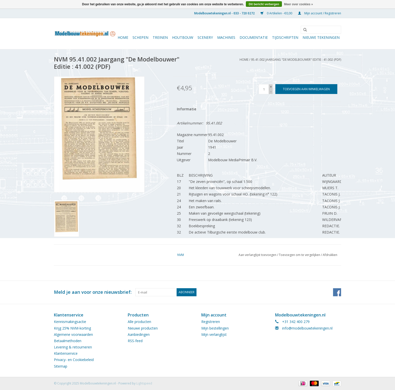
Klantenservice (66, 353)
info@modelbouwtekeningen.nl (307, 328)
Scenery (205, 37)
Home (123, 37)
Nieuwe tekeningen (321, 37)
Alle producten (139, 321)
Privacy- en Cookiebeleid (74, 359)
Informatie (186, 109)
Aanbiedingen (139, 334)
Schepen (140, 37)
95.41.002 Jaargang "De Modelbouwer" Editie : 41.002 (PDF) (296, 59)
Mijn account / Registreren (319, 13)
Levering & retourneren (73, 347)
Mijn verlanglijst (214, 334)
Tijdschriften (285, 37)
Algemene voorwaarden (73, 334)
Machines (226, 37)
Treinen (160, 37)
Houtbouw (182, 37)
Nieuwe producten (143, 328)
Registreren (210, 321)
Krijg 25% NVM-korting (72, 328)
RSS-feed (135, 340)
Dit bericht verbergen (264, 4)
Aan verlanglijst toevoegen (257, 255)
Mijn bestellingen (215, 328)
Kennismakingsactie (70, 321)
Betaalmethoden (67, 340)
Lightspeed (144, 383)
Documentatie (254, 37)
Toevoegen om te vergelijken (300, 255)
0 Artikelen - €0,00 (276, 13)
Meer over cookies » (298, 4)
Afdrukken (330, 255)
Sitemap (60, 366)
